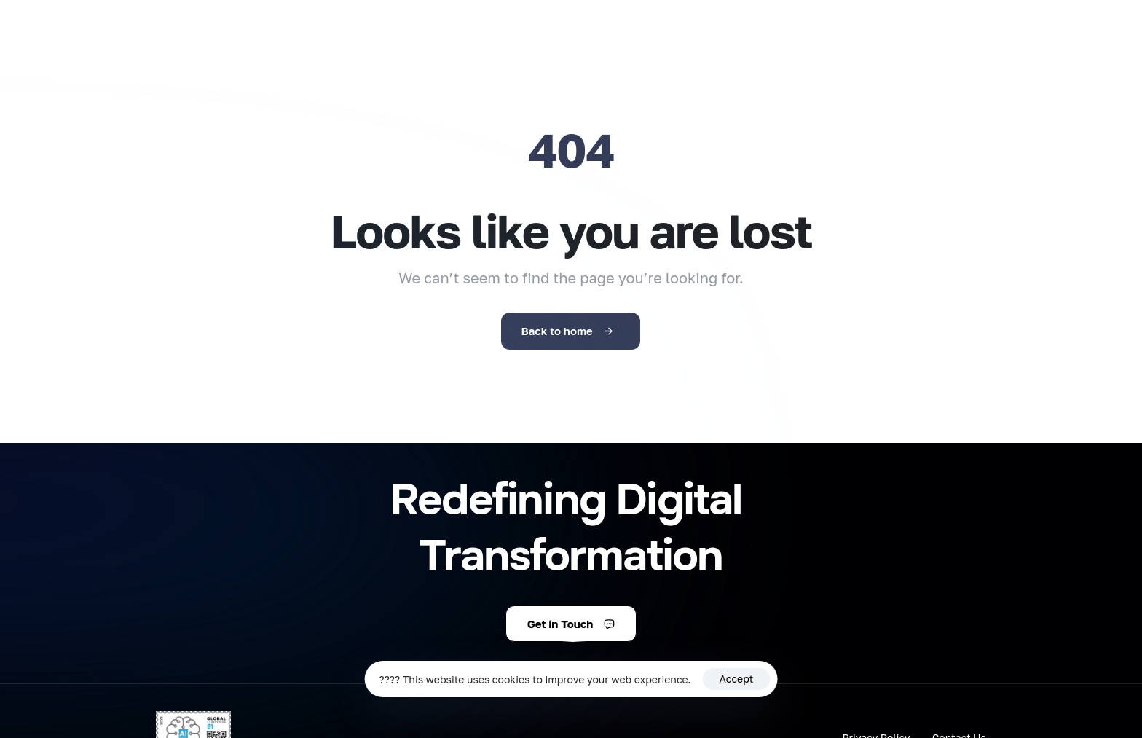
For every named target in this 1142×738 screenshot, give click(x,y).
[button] (571, 623)
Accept (737, 678)
